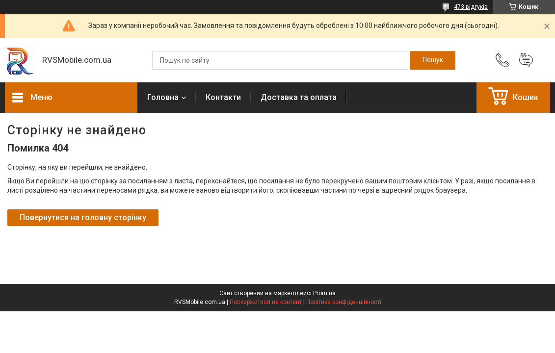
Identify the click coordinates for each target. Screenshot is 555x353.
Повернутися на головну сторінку (83, 217)
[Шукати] (432, 60)
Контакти (223, 97)
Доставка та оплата (299, 97)
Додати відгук (526, 60)
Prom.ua (324, 293)
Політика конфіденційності (343, 302)
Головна (163, 97)
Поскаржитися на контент (266, 302)
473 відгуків (471, 6)
